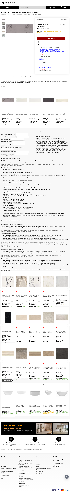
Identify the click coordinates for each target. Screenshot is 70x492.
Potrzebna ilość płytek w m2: (8, 154)
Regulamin (38, 466)
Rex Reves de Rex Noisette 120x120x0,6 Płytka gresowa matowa (21, 296)
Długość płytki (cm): (6, 139)
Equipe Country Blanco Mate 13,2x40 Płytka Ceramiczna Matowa (34, 114)
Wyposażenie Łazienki (5, 475)
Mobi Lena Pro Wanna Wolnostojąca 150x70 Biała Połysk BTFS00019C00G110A (48, 406)
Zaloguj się (3, 459)
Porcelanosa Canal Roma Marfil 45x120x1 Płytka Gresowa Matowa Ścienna (7, 367)
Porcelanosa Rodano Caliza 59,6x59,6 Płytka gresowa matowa (62, 295)
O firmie (37, 459)
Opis (4, 76)
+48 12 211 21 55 (64, 3)
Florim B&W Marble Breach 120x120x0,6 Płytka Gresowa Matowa (8, 296)
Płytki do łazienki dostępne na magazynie (8, 468)
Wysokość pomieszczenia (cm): (8, 136)
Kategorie (7, 7)
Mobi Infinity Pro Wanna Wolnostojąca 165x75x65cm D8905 (61, 406)
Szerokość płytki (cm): (6, 141)
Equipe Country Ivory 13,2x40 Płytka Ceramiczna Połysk (61, 114)
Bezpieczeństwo (29, 76)
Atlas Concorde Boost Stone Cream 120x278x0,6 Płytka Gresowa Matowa (48, 332)
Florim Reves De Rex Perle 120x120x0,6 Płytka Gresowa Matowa (48, 296)
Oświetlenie (3, 474)
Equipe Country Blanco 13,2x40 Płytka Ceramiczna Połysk (21, 114)
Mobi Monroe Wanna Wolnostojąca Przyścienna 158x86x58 (34, 406)
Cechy (9, 76)
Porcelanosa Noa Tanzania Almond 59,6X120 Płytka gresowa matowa (48, 368)
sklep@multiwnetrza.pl (57, 465)
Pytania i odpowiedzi (39, 473)
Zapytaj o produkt (18, 76)
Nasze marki (38, 462)
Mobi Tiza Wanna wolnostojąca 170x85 (20, 406)
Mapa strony (38, 464)
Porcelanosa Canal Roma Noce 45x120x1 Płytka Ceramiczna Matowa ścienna (21, 367)
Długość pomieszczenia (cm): (8, 134)
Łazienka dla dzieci (21, 483)
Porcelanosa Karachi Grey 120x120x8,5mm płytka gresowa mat (61, 368)
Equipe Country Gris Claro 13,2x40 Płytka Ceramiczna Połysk (48, 114)
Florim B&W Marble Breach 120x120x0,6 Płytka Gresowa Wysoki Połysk (35, 296)
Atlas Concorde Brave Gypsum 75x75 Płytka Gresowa (60, 332)
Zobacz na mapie (56, 466)
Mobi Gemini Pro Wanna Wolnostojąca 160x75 (7, 407)
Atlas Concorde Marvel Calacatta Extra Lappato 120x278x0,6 (7, 332)
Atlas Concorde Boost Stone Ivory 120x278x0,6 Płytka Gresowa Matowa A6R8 (34, 332)
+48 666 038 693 (56, 462)
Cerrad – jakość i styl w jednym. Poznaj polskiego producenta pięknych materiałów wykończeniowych (25, 472)
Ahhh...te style (21, 481)
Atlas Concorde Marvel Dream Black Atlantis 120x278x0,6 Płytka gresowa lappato (20, 331)
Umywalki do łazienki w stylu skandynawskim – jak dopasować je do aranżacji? (25, 460)
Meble (2, 478)
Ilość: (38, 35)
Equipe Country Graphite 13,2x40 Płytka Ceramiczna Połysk (8, 114)
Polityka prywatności (39, 471)
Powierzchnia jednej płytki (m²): (8, 151)
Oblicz (3, 146)
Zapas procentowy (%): (6, 144)
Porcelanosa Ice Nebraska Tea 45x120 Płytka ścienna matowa (34, 368)
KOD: (62, 19)
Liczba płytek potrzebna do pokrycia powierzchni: (12, 147)
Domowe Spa (3, 477)
